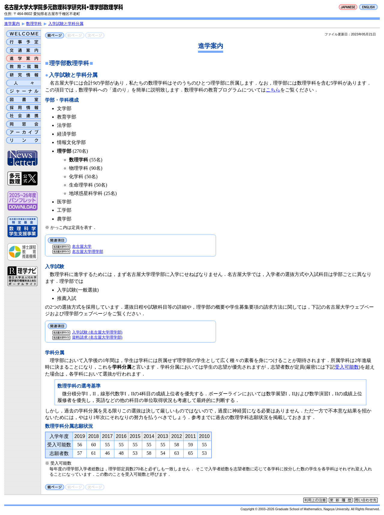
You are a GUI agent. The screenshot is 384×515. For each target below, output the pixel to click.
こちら (273, 89)
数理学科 (34, 23)
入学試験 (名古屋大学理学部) (97, 332)
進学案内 (12, 23)
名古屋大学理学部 (87, 251)
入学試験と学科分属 (65, 23)
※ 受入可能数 (58, 463)
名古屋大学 (82, 246)
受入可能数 (347, 367)
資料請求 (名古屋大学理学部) (97, 337)
